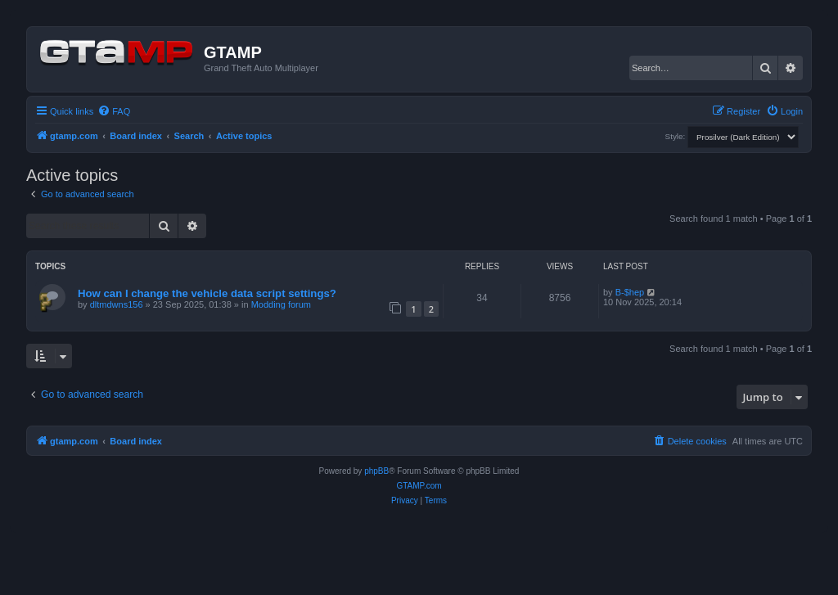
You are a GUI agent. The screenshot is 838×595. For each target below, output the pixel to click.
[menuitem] (113, 111)
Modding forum (281, 304)
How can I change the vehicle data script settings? (207, 293)
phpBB (376, 471)
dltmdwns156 (116, 304)
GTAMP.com (418, 485)
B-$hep (629, 292)
